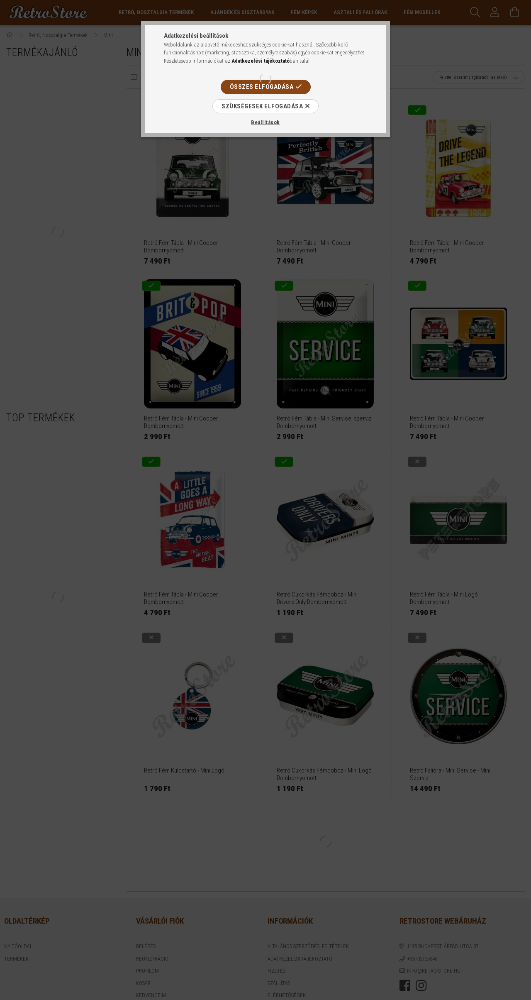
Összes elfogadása (262, 86)
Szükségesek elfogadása (262, 106)
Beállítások (265, 122)
